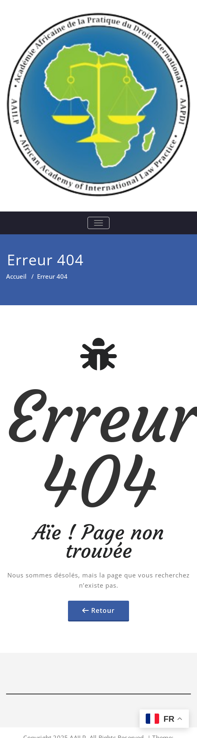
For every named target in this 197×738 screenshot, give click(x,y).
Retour (103, 610)
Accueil (16, 276)
